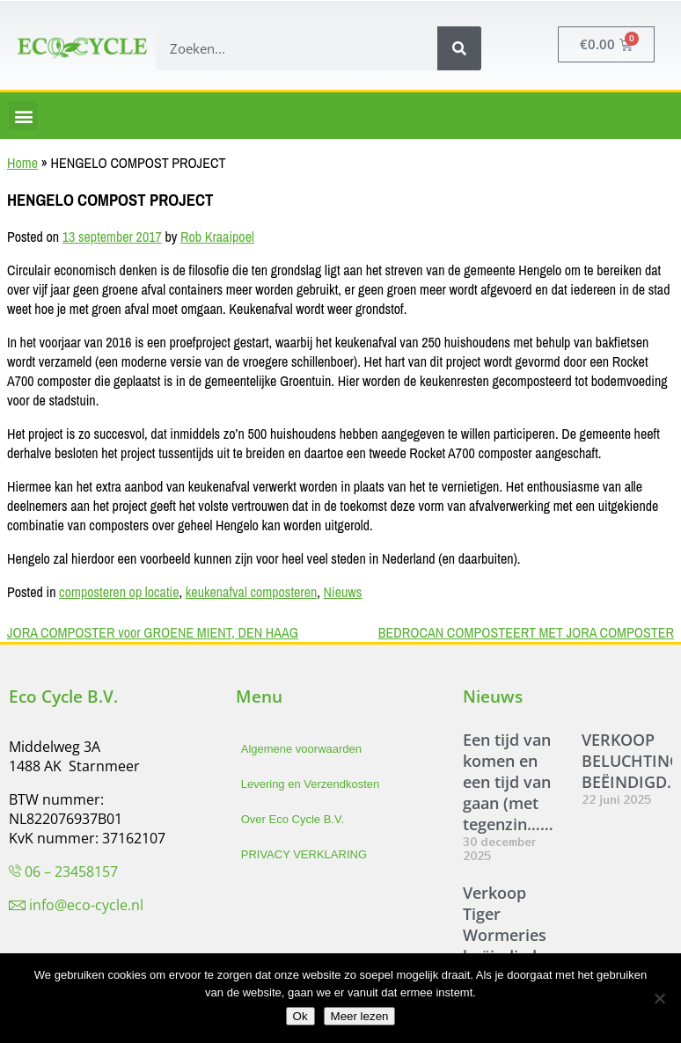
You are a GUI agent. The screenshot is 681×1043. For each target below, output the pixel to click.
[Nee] (659, 998)
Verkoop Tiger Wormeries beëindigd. (504, 924)
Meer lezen (360, 1016)
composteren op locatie (119, 592)
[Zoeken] (459, 48)
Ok (300, 1016)
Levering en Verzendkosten (310, 784)
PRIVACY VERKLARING (304, 854)
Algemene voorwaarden (301, 748)
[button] (23, 115)
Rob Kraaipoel (217, 236)
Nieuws (343, 592)
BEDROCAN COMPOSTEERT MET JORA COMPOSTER (526, 632)
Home (22, 162)
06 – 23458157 (71, 871)
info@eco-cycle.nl (86, 905)
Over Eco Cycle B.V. (292, 819)
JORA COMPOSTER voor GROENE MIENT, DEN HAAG (152, 632)
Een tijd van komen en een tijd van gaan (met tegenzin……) (511, 782)
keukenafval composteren (252, 592)
